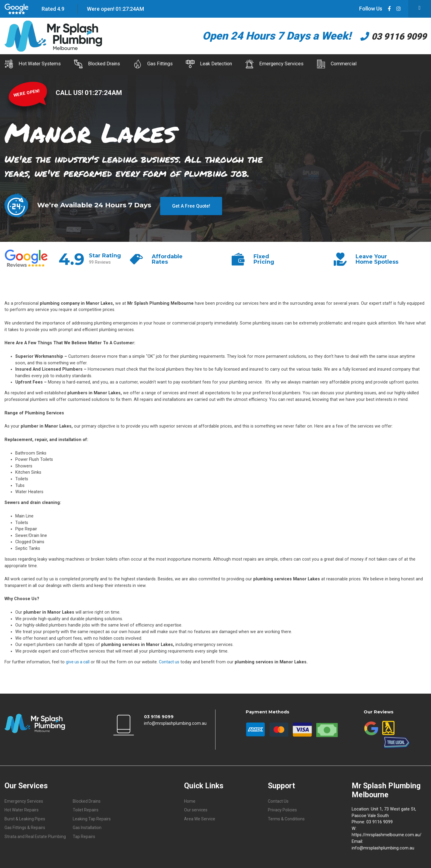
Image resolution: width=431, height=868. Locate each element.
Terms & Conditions (287, 817)
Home (190, 799)
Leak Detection (237, 64)
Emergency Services (312, 64)
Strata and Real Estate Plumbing (35, 835)
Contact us (170, 660)
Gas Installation (88, 826)
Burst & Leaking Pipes (25, 817)
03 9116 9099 (386, 36)
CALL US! (70, 91)
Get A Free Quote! (191, 203)
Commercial (384, 64)
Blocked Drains (106, 64)
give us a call (78, 660)
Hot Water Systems (33, 64)
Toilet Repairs (86, 808)
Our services (196, 808)
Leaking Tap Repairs (92, 817)
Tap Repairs (84, 835)
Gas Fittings (172, 64)
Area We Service (200, 817)
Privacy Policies (283, 808)
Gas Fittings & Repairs (25, 826)
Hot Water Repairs (22, 808)
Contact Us (278, 799)
